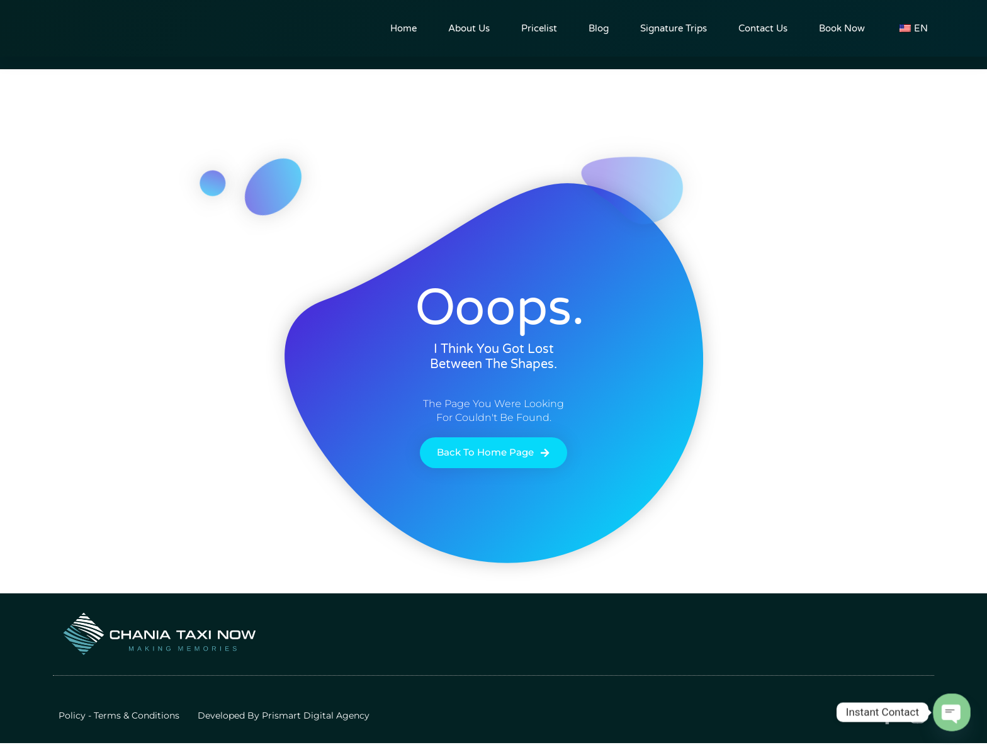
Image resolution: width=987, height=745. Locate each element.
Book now (842, 28)
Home (403, 28)
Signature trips (673, 28)
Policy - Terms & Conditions (119, 716)
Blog (599, 28)
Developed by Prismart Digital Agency (283, 716)
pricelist (539, 28)
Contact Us (762, 28)
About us (469, 28)
